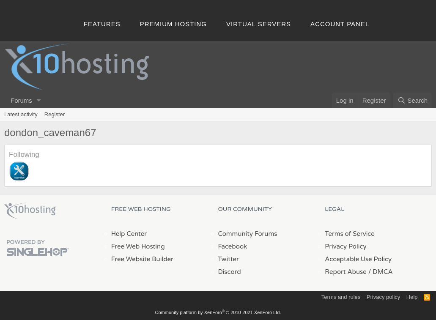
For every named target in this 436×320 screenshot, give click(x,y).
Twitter (228, 259)
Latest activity (21, 114)
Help (412, 297)
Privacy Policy (345, 246)
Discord (229, 272)
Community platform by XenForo (218, 312)
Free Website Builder (142, 259)
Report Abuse (346, 272)
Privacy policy (383, 297)
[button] (39, 100)
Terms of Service (350, 234)
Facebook (232, 246)
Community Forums (247, 234)
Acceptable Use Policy (358, 259)
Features (102, 23)
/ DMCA (380, 272)
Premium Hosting (173, 23)
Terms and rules (340, 297)
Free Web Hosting (138, 246)
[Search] (412, 100)
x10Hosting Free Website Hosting (30, 210)
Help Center (129, 234)
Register (54, 114)
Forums (21, 100)
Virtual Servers (258, 23)
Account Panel (339, 23)
